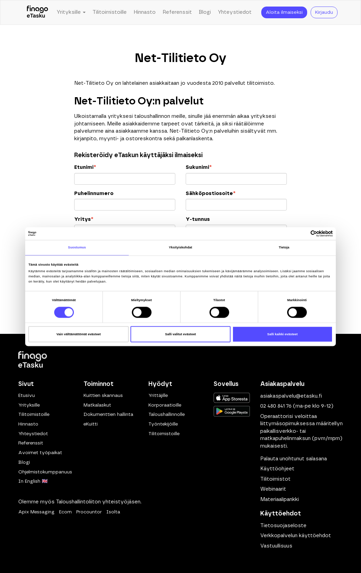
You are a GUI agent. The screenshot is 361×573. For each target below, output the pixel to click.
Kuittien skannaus (103, 395)
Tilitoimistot (275, 479)
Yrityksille (29, 405)
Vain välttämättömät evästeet (78, 334)
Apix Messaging (36, 512)
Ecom (65, 512)
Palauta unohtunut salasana (293, 458)
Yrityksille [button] (71, 12)
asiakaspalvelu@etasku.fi (291, 396)
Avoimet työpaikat (40, 452)
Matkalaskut (97, 405)
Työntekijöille (163, 424)
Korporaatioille (164, 405)
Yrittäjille (158, 395)
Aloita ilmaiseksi (284, 12)
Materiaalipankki (279, 499)
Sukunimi (199, 167)
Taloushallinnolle (166, 414)
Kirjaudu (324, 12)
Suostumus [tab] (77, 247)
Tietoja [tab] (284, 247)
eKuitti (91, 424)
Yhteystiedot (235, 12)
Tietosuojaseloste (283, 525)
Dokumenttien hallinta (108, 414)
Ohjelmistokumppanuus (45, 472)
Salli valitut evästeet (180, 334)
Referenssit (177, 12)
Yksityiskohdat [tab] (180, 247)
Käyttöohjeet (277, 468)
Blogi (205, 12)
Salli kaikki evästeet (282, 334)
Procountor (89, 512)
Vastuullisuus (276, 546)
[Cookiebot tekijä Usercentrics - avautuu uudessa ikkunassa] (302, 233)
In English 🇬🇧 (33, 481)
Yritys (83, 219)
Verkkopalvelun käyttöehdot (295, 535)
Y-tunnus (198, 219)
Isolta (113, 512)
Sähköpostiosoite (210, 193)
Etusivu (26, 395)
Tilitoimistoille (109, 12)
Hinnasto (145, 12)
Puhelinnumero (94, 193)
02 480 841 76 (276, 406)
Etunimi (85, 167)
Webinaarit (273, 489)
